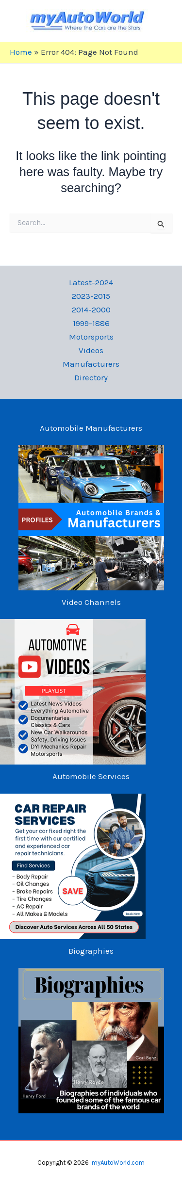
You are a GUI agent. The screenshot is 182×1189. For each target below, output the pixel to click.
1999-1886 (91, 323)
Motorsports (91, 337)
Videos (91, 350)
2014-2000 (91, 309)
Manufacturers (91, 364)
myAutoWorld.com (118, 1162)
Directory (91, 377)
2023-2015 (91, 296)
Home (21, 52)
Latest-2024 (91, 282)
